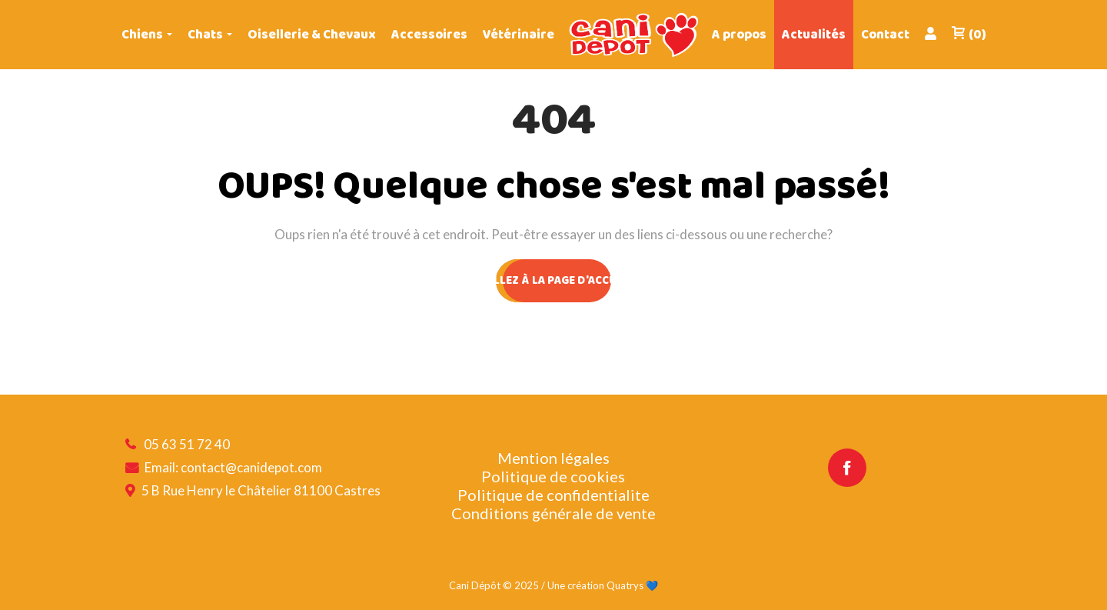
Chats (205, 35)
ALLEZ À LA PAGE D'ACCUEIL (553, 281)
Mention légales (553, 457)
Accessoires (429, 35)
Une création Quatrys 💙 (602, 585)
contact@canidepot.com (251, 467)
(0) (969, 35)
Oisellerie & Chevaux (312, 35)
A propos (739, 35)
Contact (885, 35)
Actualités (814, 35)
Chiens (142, 35)
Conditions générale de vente (553, 513)
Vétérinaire (518, 35)
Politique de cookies (553, 476)
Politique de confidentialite (553, 494)
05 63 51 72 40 (187, 444)
